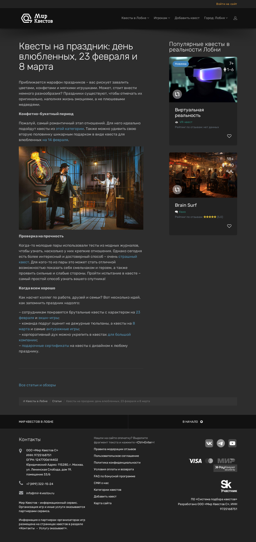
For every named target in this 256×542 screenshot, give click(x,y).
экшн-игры (48, 318)
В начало (193, 421)
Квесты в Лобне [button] (135, 18)
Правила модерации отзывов (115, 449)
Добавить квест (187, 18)
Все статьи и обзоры (37, 385)
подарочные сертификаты (45, 345)
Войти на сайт (226, 4)
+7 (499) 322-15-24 (39, 484)
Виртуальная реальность (189, 112)
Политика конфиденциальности (117, 462)
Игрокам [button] (162, 18)
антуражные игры (62, 329)
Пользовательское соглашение (116, 456)
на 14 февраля (55, 140)
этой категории (70, 128)
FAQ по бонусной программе (114, 476)
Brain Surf (186, 205)
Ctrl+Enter (144, 442)
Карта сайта (103, 503)
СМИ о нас (101, 483)
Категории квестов (107, 489)
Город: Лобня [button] (216, 18)
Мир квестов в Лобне (36, 421)
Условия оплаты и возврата (114, 469)
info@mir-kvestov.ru (40, 493)
